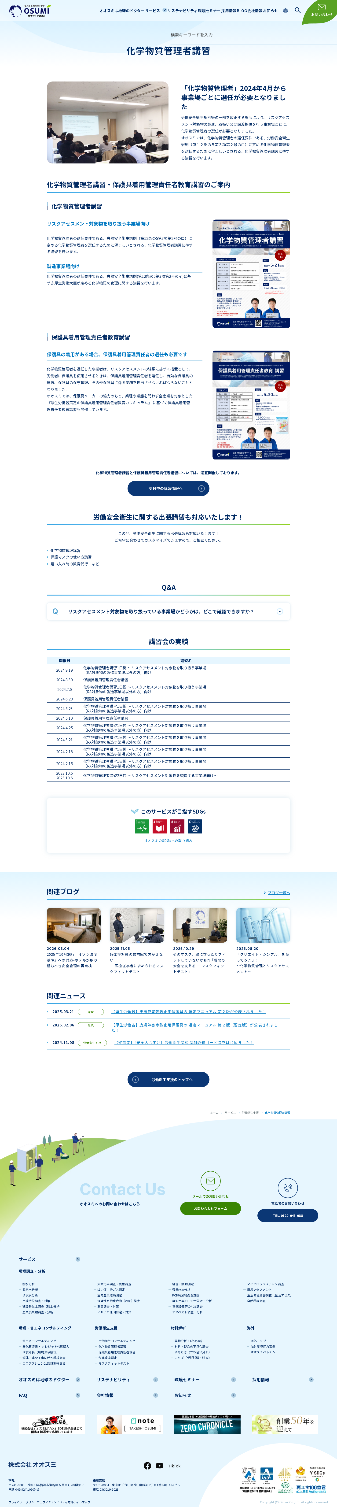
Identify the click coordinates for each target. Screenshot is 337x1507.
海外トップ (258, 1332)
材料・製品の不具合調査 (192, 1338)
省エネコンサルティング (39, 1332)
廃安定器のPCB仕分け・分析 (192, 1292)
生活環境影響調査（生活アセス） (270, 1286)
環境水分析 (30, 1286)
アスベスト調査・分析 (187, 1303)
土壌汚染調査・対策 (36, 1292)
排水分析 (28, 1275)
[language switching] (286, 10)
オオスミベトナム (263, 1343)
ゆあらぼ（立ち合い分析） (193, 1343)
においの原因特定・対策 (114, 1303)
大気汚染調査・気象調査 (114, 1275)
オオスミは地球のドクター (94, 10)
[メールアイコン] (210, 1191)
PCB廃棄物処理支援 (186, 1286)
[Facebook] (147, 1457)
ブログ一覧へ (277, 892)
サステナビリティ (162, 10)
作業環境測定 (108, 1349)
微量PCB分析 (181, 1281)
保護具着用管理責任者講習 (117, 1343)
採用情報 (215, 10)
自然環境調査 (256, 1292)
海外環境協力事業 (263, 1338)
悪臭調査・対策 (108, 1298)
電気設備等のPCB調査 (187, 1298)
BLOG (232, 10)
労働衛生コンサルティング (117, 1332)
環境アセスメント (259, 1281)
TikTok (174, 1457)
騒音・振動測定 (183, 1275)
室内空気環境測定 (109, 1286)
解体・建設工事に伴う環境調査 (44, 1349)
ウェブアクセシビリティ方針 (64, 1494)
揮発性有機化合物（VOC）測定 (118, 1292)
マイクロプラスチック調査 (265, 1275)
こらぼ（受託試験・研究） (193, 1349)
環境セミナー (192, 10)
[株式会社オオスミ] (30, 11)
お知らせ (268, 10)
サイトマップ (99, 1494)
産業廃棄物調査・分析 (37, 1303)
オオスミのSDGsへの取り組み (168, 840)
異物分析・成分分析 (188, 1332)
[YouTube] (159, 1457)
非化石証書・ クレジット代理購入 (46, 1338)
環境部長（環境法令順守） (40, 1343)
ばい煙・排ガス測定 (111, 1281)
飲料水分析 (30, 1281)
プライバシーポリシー (23, 1494)
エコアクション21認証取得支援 (44, 1354)
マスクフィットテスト (114, 1354)
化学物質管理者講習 (112, 1338)
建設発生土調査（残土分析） (42, 1298)
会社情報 (249, 10)
